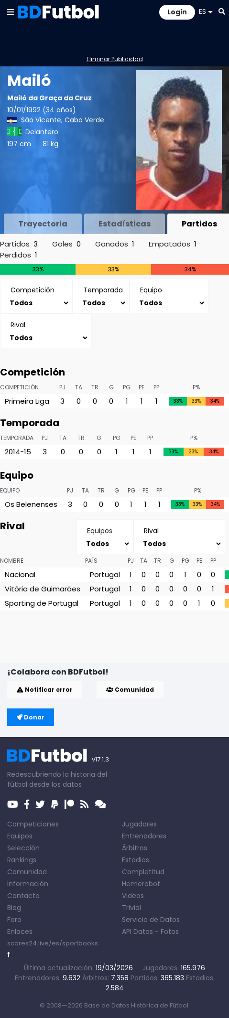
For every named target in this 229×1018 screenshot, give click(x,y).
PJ (62, 387)
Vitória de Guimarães (42, 589)
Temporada (16, 438)
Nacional (20, 574)
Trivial (131, 907)
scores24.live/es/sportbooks (52, 943)
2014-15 (18, 452)
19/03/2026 (114, 968)
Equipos (20, 836)
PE (141, 387)
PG (127, 387)
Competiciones (33, 824)
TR (94, 387)
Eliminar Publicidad (115, 59)
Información (27, 884)
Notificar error (45, 690)
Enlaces (20, 931)
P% (196, 387)
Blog (14, 907)
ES (206, 11)
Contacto (23, 895)
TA (78, 387)
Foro (14, 919)
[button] (10, 11)
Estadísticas (124, 223)
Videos (133, 895)
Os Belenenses (31, 504)
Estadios (135, 860)
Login (177, 12)
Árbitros (134, 848)
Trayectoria (42, 223)
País (91, 561)
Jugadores (139, 824)
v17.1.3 (100, 759)
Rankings (21, 860)
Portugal (105, 574)
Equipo (10, 490)
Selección (23, 848)
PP (156, 387)
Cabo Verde (84, 120)
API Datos (137, 931)
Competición (19, 387)
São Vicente (41, 120)
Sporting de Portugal (41, 603)
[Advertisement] (118, 647)
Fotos (170, 931)
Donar (30, 717)
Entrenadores (144, 836)
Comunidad (130, 690)
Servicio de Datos (151, 919)
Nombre (11, 561)
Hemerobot (141, 884)
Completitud (143, 872)
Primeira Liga (27, 401)
